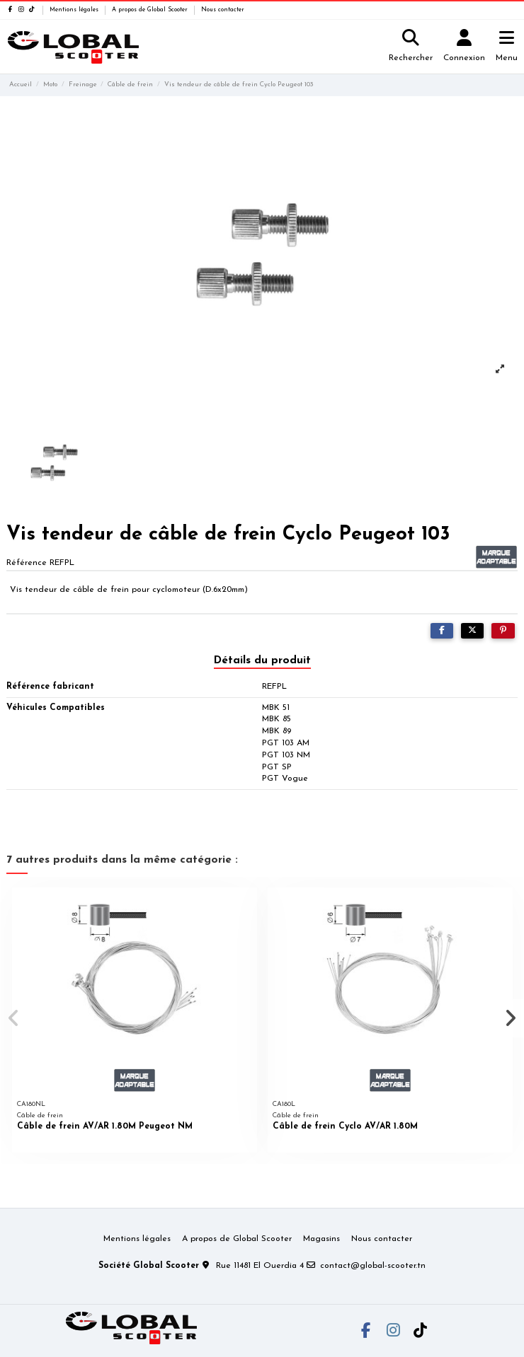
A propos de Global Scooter (151, 10)
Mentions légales (75, 10)
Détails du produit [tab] (262, 660)
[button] (13, 1018)
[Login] (464, 47)
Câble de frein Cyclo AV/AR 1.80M (345, 1126)
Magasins (321, 1239)
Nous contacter (222, 10)
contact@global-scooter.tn (373, 1266)
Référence (26, 563)
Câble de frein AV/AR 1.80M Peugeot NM (105, 1126)
